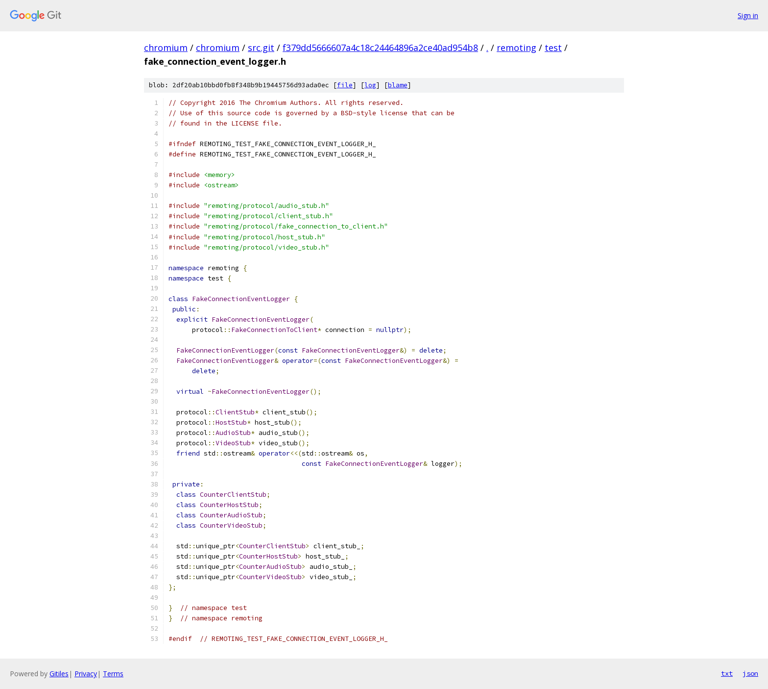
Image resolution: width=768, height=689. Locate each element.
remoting (516, 47)
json (750, 673)
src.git (261, 47)
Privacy (85, 673)
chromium (166, 47)
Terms (113, 673)
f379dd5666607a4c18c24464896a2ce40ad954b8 (380, 47)
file (345, 85)
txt (727, 673)
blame (398, 85)
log (370, 85)
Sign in (748, 15)
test (553, 47)
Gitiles (59, 673)
